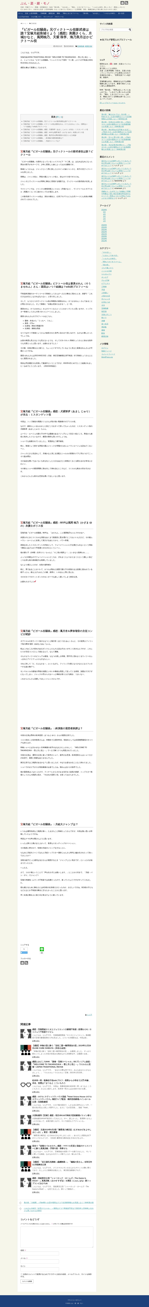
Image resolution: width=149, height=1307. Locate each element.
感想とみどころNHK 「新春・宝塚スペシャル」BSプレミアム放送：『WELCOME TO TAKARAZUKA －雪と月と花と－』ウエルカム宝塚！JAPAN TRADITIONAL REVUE (62, 1064)
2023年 (104, 229)
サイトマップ (47, 17)
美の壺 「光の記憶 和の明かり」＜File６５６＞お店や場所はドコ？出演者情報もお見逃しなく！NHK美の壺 (116, 147)
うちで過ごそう (36, 17)
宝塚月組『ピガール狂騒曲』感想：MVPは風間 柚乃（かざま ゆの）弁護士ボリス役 (53, 132)
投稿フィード (106, 351)
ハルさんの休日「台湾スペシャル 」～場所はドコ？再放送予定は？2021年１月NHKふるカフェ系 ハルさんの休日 (56, 1209)
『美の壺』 (85, 13)
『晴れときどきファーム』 (71, 13)
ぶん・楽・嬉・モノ (35, 3)
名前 (23, 1250)
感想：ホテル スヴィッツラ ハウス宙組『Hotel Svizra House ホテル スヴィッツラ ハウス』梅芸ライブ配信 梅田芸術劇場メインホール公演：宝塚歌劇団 (62, 1099)
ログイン (104, 348)
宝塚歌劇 (43, 13)
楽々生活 (121, 13)
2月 (104, 219)
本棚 (103, 321)
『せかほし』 (95, 13)
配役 (103, 333)
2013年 (104, 241)
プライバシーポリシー (75, 1300)
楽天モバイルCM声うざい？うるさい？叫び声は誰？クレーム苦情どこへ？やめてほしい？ (116, 163)
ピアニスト (105, 283)
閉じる (59, 117)
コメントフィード (108, 354)
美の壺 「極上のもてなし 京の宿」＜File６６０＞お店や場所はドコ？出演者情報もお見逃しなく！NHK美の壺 (116, 116)
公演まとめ (105, 302)
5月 (104, 212)
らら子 (89, 1015)
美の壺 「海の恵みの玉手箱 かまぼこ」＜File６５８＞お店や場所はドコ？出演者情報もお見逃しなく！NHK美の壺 (116, 132)
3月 (104, 216)
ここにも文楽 (106, 271)
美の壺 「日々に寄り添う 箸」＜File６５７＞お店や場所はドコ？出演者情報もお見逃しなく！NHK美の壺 (116, 139)
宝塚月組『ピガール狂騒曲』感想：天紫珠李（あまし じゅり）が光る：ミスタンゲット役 (55, 129)
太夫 (103, 305)
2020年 (104, 236)
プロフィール (59, 17)
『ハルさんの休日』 (109, 13)
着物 (58, 13)
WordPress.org (107, 357)
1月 (104, 221)
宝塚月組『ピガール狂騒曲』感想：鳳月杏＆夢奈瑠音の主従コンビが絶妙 (49, 135)
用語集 (104, 327)
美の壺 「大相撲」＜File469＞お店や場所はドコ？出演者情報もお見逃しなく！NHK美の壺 (56, 1203)
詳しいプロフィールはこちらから (112, 103)
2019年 (104, 238)
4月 (104, 214)
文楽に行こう (106, 314)
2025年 (104, 225)
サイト (23, 1266)
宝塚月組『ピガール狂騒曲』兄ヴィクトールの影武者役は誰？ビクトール (49, 121)
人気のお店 (105, 296)
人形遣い (104, 293)
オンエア (104, 277)
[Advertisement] (56, 92)
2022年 (104, 232)
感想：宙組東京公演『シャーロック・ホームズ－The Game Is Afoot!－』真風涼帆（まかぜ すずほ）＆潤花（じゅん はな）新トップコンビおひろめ (61, 1180)
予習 (103, 290)
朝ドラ (104, 318)
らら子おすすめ (23, 17)
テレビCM (105, 280)
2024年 (104, 227)
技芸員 (104, 311)
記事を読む (36, 1041)
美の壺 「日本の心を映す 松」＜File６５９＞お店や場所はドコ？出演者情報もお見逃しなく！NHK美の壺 (116, 124)
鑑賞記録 (52, 13)
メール (24, 1258)
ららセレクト (106, 274)
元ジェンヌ (105, 299)
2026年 (104, 210)
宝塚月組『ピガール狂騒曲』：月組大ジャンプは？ (41, 141)
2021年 (104, 234)
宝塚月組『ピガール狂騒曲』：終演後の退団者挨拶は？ (43, 138)
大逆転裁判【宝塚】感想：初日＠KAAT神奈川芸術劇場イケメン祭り (61, 1115)
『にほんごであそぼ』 (110, 255)
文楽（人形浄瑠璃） (31, 13)
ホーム (20, 13)
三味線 (104, 286)
